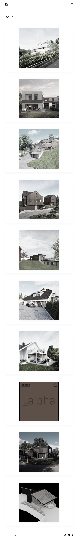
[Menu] (72, 4)
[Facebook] (65, 535)
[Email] (72, 535)
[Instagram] (69, 535)
